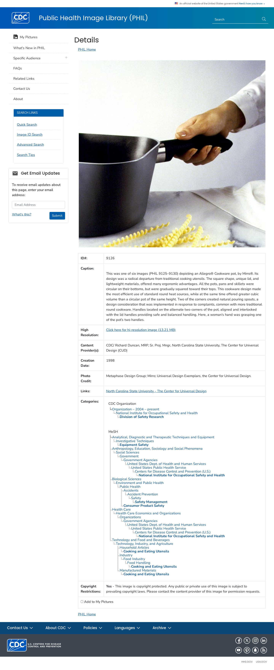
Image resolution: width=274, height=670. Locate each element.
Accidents (131, 490)
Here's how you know (252, 3)
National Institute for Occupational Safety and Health (157, 413)
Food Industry (134, 559)
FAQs (17, 68)
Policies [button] (93, 627)
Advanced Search (30, 144)
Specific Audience (27, 58)
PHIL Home (87, 49)
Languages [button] (127, 627)
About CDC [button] (58, 627)
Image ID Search (29, 134)
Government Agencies (140, 460)
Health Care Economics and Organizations (148, 513)
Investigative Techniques (135, 441)
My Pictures (25, 37)
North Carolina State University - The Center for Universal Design (156, 391)
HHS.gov (247, 662)
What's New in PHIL (29, 48)
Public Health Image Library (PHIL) (93, 18)
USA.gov (261, 662)
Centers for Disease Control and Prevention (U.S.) (173, 471)
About (18, 99)
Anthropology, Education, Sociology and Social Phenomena (157, 448)
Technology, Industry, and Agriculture (144, 543)
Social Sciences (127, 452)
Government (129, 456)
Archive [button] (162, 627)
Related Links (23, 78)
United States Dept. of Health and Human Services (166, 464)
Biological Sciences (126, 479)
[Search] (236, 19)
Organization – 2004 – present (135, 409)
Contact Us (21, 88)
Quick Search (27, 124)
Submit (57, 215)
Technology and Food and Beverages (141, 540)
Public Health (130, 486)
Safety (136, 498)
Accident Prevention (142, 494)
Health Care (121, 509)
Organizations (130, 517)
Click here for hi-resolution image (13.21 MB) (141, 330)
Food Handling (138, 562)
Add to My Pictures (98, 601)
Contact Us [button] (20, 627)
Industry (126, 555)
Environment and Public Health (140, 483)
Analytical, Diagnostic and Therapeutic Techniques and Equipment (163, 437)
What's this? (21, 214)
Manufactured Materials (138, 570)
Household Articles (134, 547)
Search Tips (26, 155)
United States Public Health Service (158, 467)
